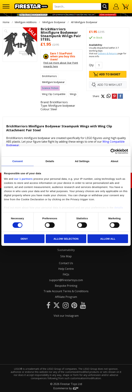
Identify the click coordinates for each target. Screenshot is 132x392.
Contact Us (66, 263)
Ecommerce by (66, 388)
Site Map (66, 256)
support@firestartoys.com (66, 280)
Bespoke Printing (66, 286)
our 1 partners (23, 178)
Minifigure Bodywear (53, 22)
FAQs (66, 274)
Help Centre (66, 269)
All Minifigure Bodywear (84, 22)
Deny (24, 238)
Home (6, 22)
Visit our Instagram (66, 316)
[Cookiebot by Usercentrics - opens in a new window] (113, 151)
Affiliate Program (66, 297)
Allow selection (65, 238)
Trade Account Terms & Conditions (66, 291)
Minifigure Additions (26, 22)
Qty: (91, 65)
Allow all (107, 238)
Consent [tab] (17, 161)
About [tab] (114, 161)
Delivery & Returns (107, 53)
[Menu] (6, 6)
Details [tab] (50, 161)
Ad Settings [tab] (82, 161)
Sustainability (66, 250)
